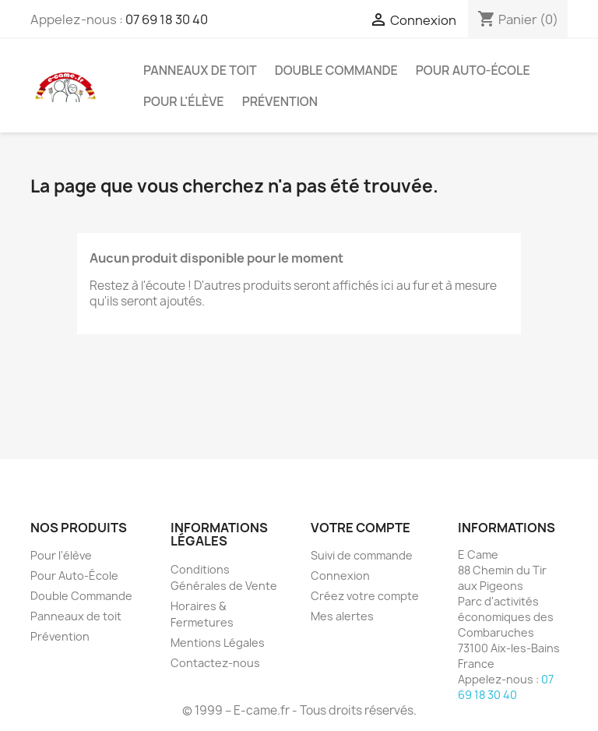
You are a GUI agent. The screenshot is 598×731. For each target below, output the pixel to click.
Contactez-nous (215, 662)
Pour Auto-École (473, 70)
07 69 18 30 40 (166, 19)
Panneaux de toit (200, 70)
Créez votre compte (365, 595)
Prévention (280, 101)
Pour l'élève (183, 101)
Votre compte (360, 527)
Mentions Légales (218, 642)
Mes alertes (342, 616)
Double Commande (336, 70)
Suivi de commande (362, 555)
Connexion (340, 575)
